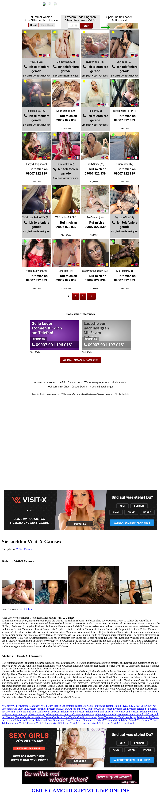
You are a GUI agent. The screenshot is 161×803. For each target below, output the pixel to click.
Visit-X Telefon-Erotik (122, 723)
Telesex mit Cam (36, 714)
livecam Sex (53, 708)
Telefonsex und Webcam (126, 711)
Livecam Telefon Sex (138, 708)
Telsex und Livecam (25, 720)
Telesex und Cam (62, 720)
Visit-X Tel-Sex (121, 720)
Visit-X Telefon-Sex (80, 723)
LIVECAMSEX (139, 705)
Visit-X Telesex (44, 723)
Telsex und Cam (44, 720)
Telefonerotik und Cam (48, 711)
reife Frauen (47, 705)
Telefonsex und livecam (73, 711)
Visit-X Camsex (24, 549)
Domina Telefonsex (30, 705)
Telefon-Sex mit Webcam (81, 714)
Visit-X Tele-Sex (60, 723)
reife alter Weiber (10, 705)
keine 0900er (94, 708)
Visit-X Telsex (104, 720)
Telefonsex (76, 720)
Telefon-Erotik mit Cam (56, 717)
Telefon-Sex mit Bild (106, 714)
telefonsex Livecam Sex (114, 708)
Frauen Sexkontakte (64, 705)
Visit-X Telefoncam (139, 720)
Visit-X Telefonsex (101, 723)
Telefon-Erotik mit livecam (83, 717)
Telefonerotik (90, 720)
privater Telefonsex (107, 705)
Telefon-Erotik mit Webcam (29, 717)
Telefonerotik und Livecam (100, 711)
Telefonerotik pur (127, 717)
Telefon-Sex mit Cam (57, 714)
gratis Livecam (19, 708)
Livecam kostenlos (36, 708)
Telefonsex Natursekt (85, 705)
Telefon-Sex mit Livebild (130, 714)
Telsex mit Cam (19, 714)
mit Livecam (124, 705)
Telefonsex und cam (25, 711)
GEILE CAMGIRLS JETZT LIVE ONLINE (80, 790)
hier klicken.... (27, 609)
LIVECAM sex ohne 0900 (73, 708)
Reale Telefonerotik (108, 717)
